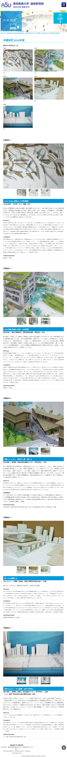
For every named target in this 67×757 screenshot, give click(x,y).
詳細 (4, 72)
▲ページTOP (64, 747)
